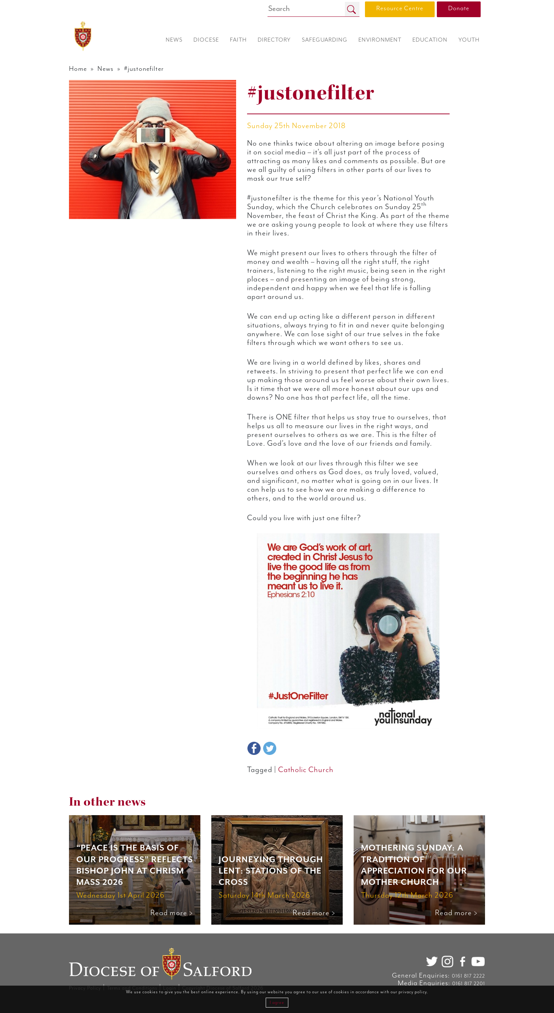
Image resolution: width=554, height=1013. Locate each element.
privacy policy (413, 992)
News (105, 69)
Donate (458, 8)
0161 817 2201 (468, 984)
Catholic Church (306, 769)
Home (78, 69)
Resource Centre (399, 8)
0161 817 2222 (468, 976)
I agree (277, 1002)
